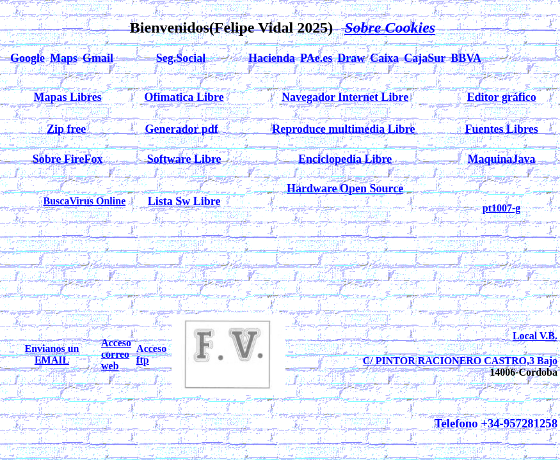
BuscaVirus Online (84, 200)
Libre (395, 97)
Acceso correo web (116, 354)
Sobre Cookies (389, 27)
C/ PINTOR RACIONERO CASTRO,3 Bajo (460, 360)
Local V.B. (535, 335)
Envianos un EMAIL (52, 354)
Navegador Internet (331, 97)
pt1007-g (502, 208)
